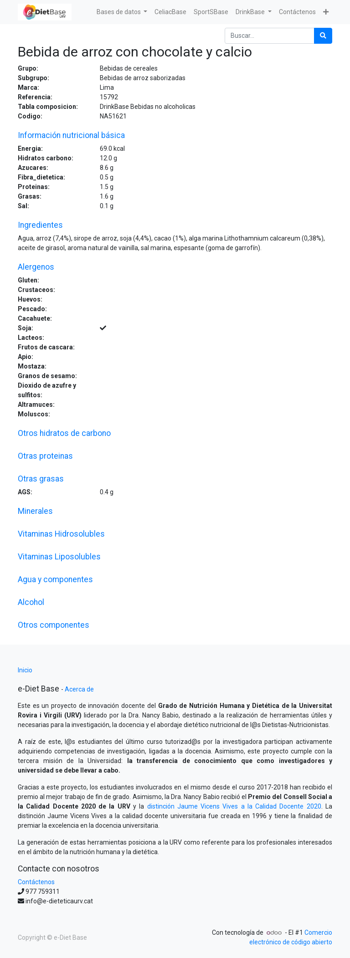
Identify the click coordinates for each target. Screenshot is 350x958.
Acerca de (79, 689)
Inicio (25, 670)
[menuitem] (170, 12)
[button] (325, 12)
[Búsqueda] (323, 36)
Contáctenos (36, 882)
